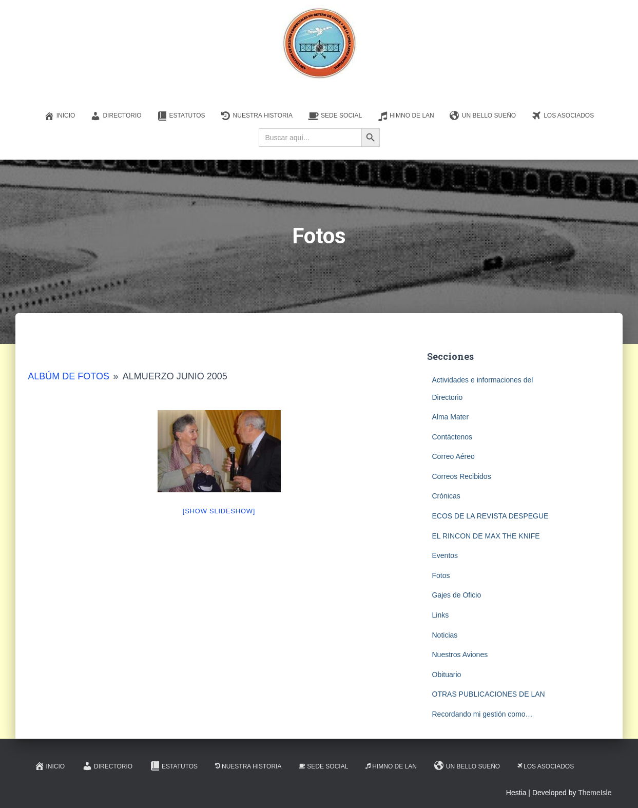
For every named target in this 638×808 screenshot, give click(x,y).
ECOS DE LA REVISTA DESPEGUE (490, 516)
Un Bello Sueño (483, 116)
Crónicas (446, 496)
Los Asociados (562, 116)
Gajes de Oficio (456, 595)
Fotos (441, 575)
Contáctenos (452, 437)
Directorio (115, 116)
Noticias (445, 635)
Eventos (445, 555)
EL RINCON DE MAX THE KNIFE (486, 536)
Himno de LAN (405, 116)
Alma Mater (450, 417)
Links (440, 615)
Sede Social (335, 116)
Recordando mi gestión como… (482, 714)
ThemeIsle (594, 792)
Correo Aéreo (453, 456)
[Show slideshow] (219, 511)
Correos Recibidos (461, 476)
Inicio (59, 116)
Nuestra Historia (257, 116)
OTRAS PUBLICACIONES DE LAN (488, 694)
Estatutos (181, 116)
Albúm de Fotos (68, 376)
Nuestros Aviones (460, 654)
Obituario (446, 674)
